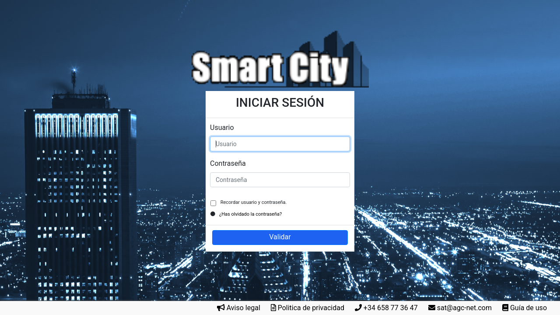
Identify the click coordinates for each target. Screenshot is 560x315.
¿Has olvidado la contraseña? (250, 214)
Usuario (222, 127)
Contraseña (228, 163)
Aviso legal (243, 308)
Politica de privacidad (311, 308)
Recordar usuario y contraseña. (253, 202)
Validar (279, 237)
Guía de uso (528, 308)
